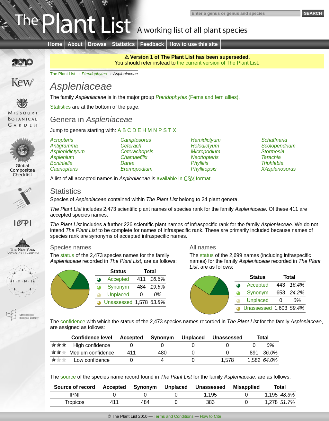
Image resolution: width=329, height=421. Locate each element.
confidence (72, 321)
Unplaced (118, 294)
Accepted (118, 279)
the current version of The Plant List (217, 63)
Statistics (123, 44)
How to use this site (193, 44)
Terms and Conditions (173, 416)
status (67, 255)
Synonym (118, 287)
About (74, 44)
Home (55, 44)
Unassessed (118, 302)
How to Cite (210, 416)
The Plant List (62, 73)
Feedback (152, 44)
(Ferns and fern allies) (197, 97)
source (68, 377)
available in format (183, 178)
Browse (97, 44)
